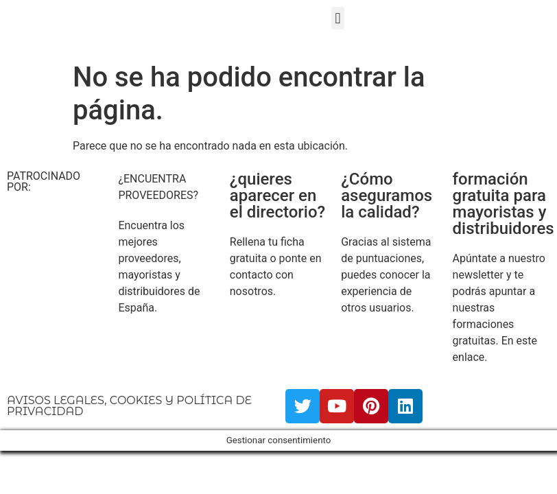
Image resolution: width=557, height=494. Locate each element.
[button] (337, 18)
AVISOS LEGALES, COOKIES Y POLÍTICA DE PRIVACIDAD (129, 406)
